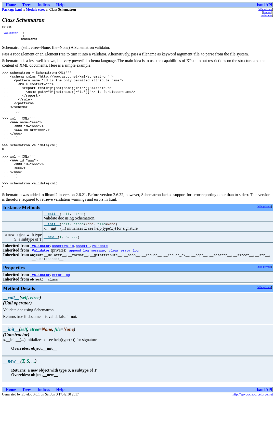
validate (100, 273)
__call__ (51, 240)
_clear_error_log (123, 278)
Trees (27, 5)
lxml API (264, 5)
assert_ (83, 273)
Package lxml (12, 9)
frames (267, 12)
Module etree (35, 9)
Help (60, 5)
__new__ (51, 264)
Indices (43, 5)
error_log (61, 303)
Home (11, 5)
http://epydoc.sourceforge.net (252, 423)
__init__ (51, 251)
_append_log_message (86, 278)
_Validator (10, 34)
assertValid (63, 273)
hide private (265, 9)
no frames (266, 15)
